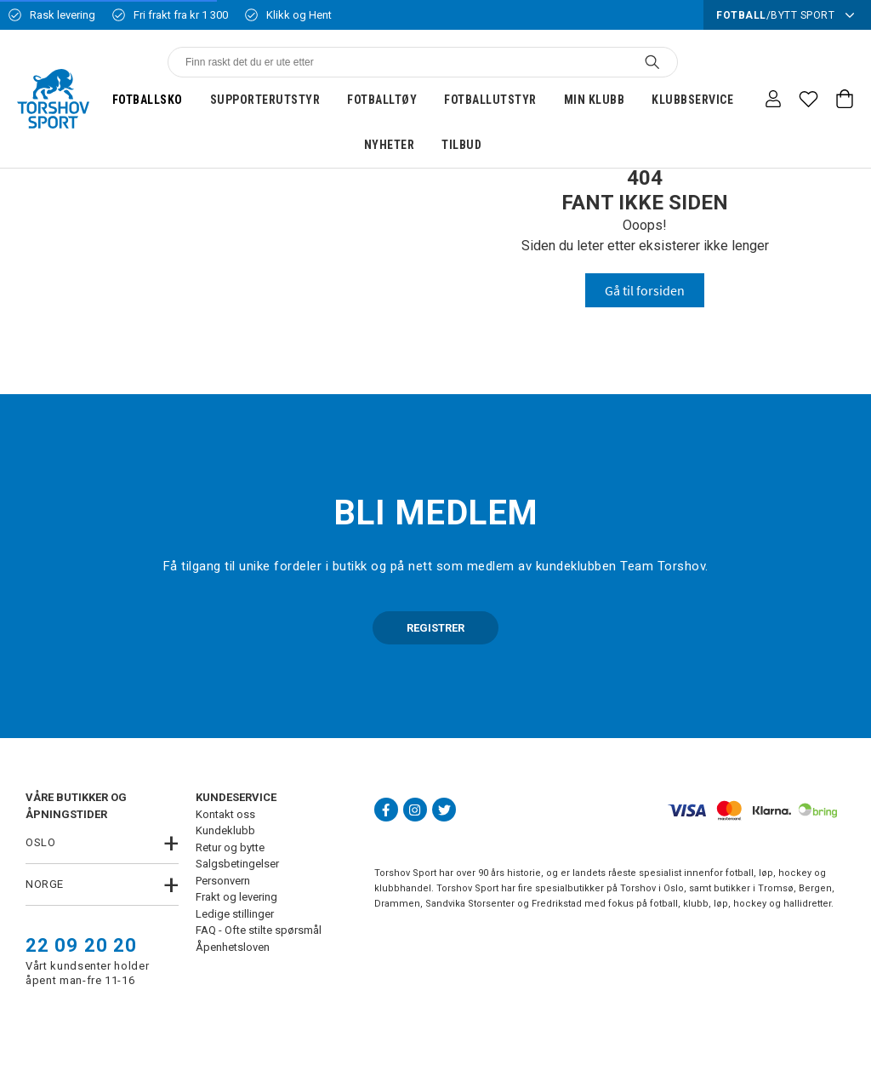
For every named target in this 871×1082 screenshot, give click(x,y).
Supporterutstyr (265, 99)
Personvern (223, 880)
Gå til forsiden (645, 290)
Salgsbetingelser (237, 863)
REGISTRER (435, 627)
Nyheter (389, 145)
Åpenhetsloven (233, 947)
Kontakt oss (225, 814)
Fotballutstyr (490, 99)
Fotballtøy (382, 99)
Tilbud (461, 145)
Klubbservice (692, 99)
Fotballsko (147, 99)
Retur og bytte (230, 847)
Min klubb (594, 99)
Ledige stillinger (235, 913)
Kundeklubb (225, 830)
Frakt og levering (236, 896)
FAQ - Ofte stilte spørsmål (259, 930)
